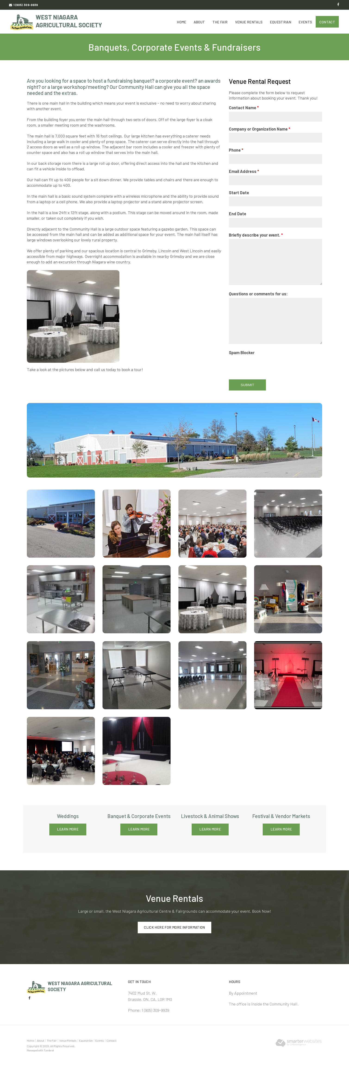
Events (305, 22)
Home (181, 22)
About (199, 22)
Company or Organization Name (259, 128)
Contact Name (244, 107)
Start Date (239, 192)
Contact (327, 22)
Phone (236, 150)
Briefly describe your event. (256, 234)
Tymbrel (49, 1049)
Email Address (244, 171)
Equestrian (280, 22)
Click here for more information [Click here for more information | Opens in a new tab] (174, 926)
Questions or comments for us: (258, 293)
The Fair (220, 22)
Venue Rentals (249, 22)
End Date (237, 213)
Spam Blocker (242, 352)
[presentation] (264, 366)
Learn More (67, 829)
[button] (61, 522)
